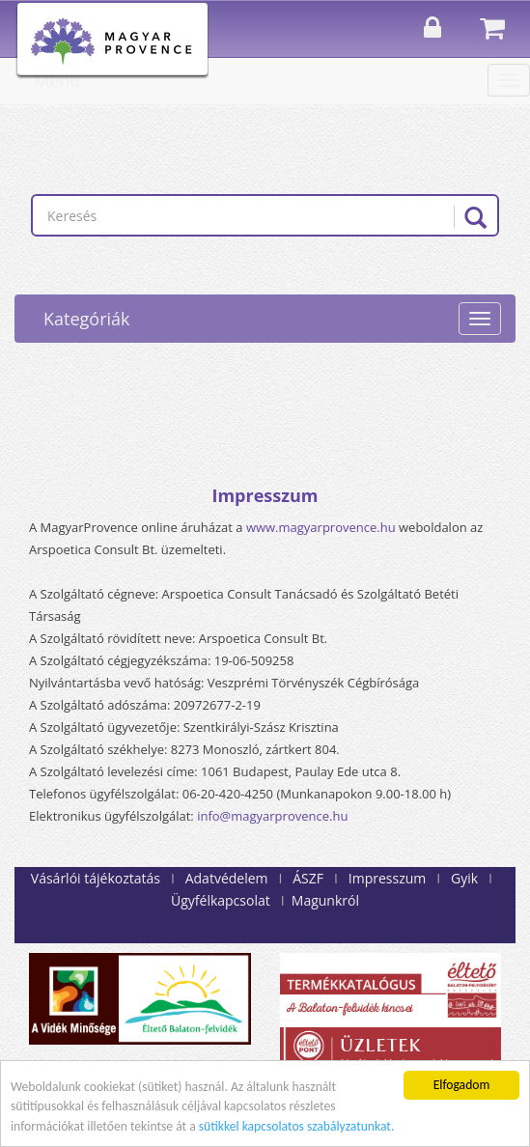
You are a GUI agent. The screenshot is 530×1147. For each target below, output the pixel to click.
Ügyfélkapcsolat (220, 900)
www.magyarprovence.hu (321, 527)
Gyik (464, 878)
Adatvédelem (226, 878)
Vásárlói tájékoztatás (95, 878)
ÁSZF (308, 878)
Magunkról (325, 900)
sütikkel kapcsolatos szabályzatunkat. (297, 1127)
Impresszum (387, 878)
